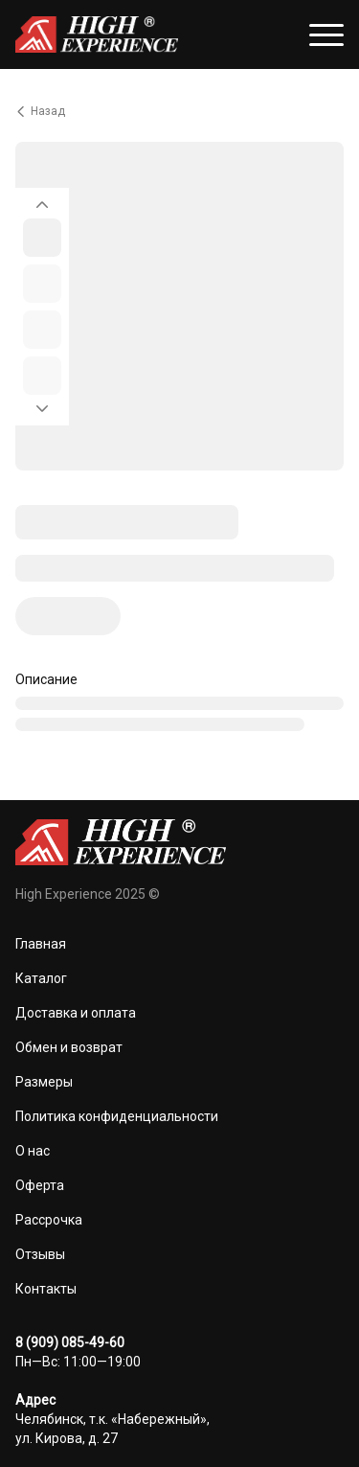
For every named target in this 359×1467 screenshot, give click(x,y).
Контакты (46, 1288)
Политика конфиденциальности (116, 1116)
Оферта (39, 1185)
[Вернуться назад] (179, 111)
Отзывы (40, 1254)
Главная (40, 943)
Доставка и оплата (75, 1012)
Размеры (44, 1081)
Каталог (41, 978)
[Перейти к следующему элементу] (42, 413)
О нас (32, 1150)
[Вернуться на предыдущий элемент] (42, 199)
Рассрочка (48, 1219)
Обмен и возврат (69, 1047)
